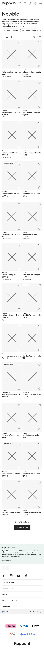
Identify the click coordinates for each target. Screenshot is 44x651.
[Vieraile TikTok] (26, 576)
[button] (22, 527)
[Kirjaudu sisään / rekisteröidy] (30, 3)
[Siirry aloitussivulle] (9, 3)
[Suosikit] (25, 3)
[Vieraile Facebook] (4, 576)
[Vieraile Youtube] (18, 576)
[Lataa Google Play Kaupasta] (7, 568)
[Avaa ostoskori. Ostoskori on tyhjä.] (35, 3)
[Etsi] (20, 3)
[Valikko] (40, 3)
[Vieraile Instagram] (11, 576)
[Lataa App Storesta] (3, 568)
